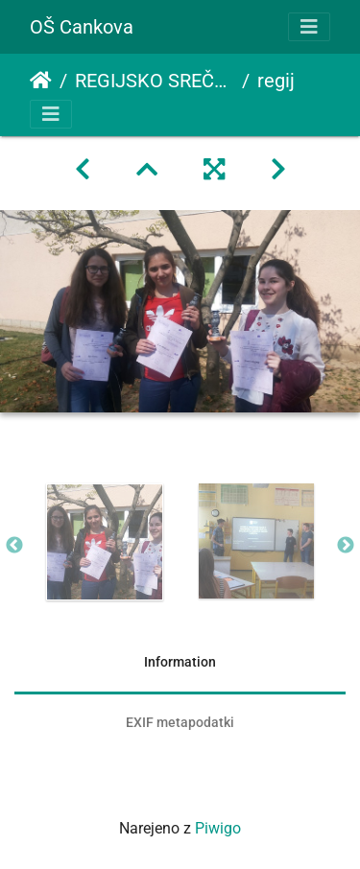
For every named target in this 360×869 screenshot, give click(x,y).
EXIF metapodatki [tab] (180, 722)
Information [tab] (180, 661)
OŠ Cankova (81, 26)
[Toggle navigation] (309, 26)
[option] (104, 541)
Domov (41, 80)
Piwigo (218, 828)
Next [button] (345, 545)
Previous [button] (14, 545)
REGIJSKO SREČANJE (154, 80)
